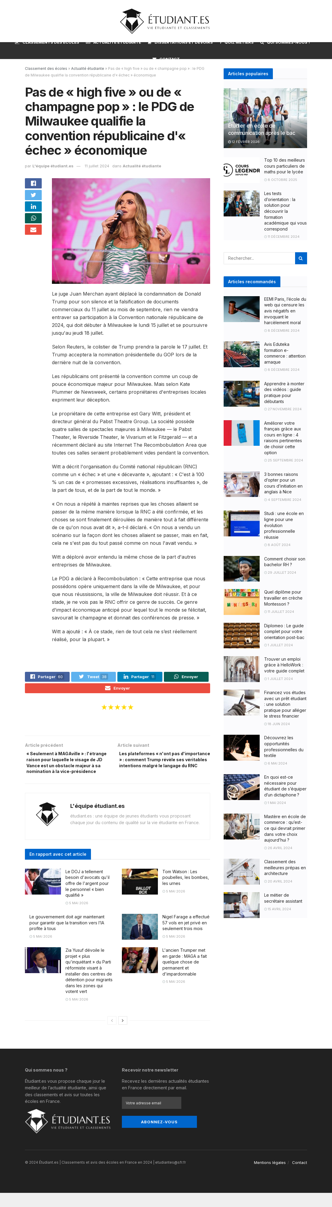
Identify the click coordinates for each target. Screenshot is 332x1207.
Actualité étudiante (113, 42)
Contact (166, 59)
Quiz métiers (236, 42)
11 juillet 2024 (279, 612)
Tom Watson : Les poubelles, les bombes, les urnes (185, 891)
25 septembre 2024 (283, 460)
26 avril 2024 (278, 848)
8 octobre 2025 (280, 180)
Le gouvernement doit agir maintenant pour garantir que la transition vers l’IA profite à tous (66, 937)
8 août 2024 (277, 545)
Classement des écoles (46, 68)
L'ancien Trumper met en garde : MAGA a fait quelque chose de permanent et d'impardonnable (184, 976)
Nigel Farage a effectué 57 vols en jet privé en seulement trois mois (186, 937)
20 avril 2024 (278, 881)
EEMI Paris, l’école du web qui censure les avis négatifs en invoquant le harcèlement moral (285, 310)
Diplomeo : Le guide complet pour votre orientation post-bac (284, 631)
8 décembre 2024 (282, 330)
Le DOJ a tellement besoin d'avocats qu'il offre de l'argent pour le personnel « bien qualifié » (87, 897)
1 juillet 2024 (278, 645)
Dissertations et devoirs (180, 41)
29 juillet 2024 (280, 572)
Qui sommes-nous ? (285, 42)
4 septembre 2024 (282, 500)
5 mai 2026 (76, 917)
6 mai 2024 (275, 763)
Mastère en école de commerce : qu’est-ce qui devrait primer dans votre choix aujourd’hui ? (285, 828)
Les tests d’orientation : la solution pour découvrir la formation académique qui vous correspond (285, 211)
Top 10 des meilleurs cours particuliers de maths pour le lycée (284, 165)
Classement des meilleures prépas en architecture (285, 867)
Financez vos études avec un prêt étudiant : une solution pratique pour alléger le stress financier (285, 704)
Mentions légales (270, 1176)
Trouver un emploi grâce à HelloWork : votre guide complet (284, 664)
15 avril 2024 (277, 909)
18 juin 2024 (277, 724)
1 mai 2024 (275, 803)
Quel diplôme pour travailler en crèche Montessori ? (283, 597)
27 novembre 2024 (283, 409)
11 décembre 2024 (282, 236)
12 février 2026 (244, 142)
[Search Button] (301, 258)
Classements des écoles (47, 42)
